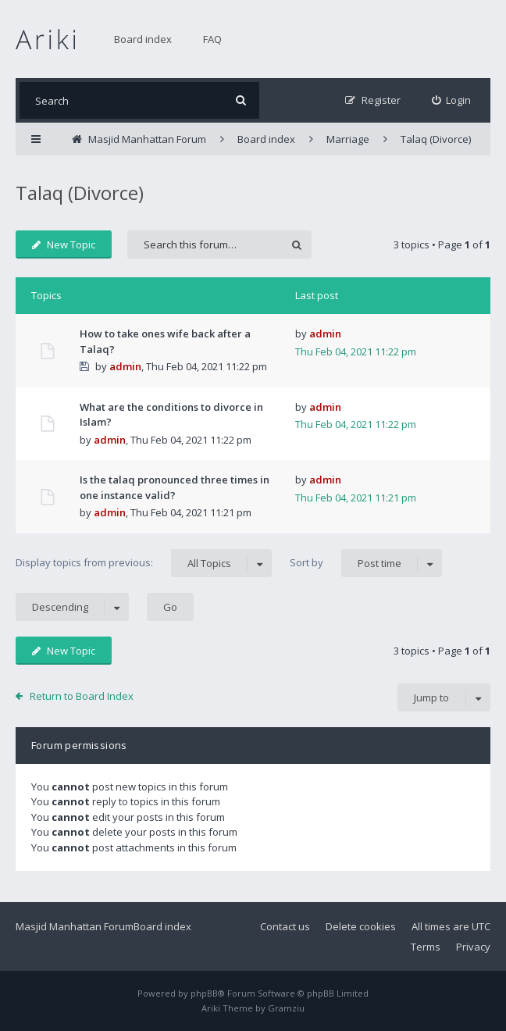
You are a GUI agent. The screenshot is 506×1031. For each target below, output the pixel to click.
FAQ (212, 39)
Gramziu (286, 1008)
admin (125, 366)
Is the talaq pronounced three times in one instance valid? (174, 487)
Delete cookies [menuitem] (361, 926)
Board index (143, 39)
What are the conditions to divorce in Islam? (171, 415)
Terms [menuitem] (425, 947)
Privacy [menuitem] (473, 947)
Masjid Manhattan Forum (75, 926)
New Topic (63, 244)
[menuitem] (451, 100)
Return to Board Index (82, 696)
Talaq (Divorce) (80, 192)
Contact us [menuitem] (285, 926)
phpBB (204, 993)
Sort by (366, 563)
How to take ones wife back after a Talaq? (165, 341)
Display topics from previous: (144, 563)
